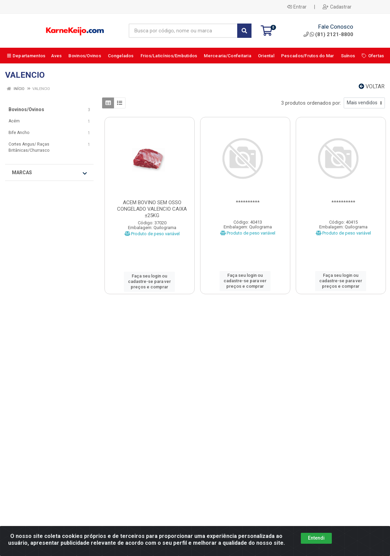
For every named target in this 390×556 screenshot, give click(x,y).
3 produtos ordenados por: (311, 103)
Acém (14, 121)
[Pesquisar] (244, 31)
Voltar (372, 86)
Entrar (297, 6)
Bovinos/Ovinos (26, 109)
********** (248, 202)
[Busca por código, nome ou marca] (183, 31)
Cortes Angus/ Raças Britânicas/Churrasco (29, 147)
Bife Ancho (19, 132)
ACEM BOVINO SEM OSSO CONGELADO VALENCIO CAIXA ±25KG (152, 209)
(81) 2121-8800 (328, 34)
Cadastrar (337, 6)
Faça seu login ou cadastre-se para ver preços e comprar (149, 281)
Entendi (316, 542)
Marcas (49, 173)
